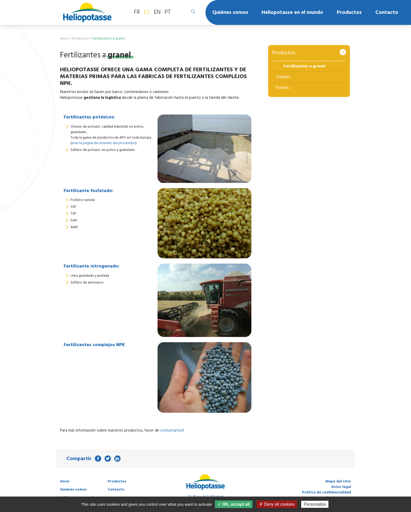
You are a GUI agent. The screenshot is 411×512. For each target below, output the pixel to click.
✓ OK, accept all (234, 504)
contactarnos (171, 430)
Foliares (282, 87)
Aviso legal (341, 487)
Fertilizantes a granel (304, 66)
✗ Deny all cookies (276, 504)
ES (147, 12)
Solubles (283, 77)
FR (137, 12)
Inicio (64, 39)
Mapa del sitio (338, 481)
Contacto (386, 12)
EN (157, 12)
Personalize (315, 504)
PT (168, 12)
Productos (349, 12)
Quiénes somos (230, 12)
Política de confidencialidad (326, 492)
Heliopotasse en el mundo (292, 12)
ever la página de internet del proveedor (104, 143)
